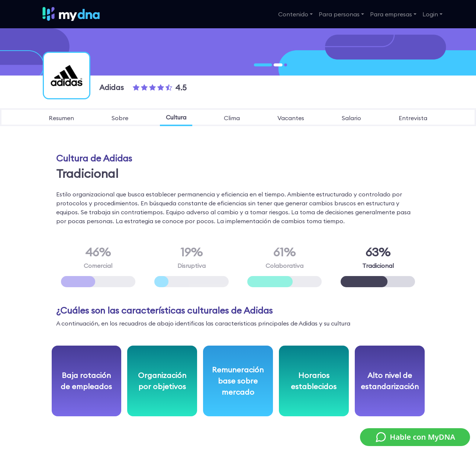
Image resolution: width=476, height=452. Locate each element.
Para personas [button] (339, 14)
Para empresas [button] (391, 14)
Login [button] (430, 14)
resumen (61, 118)
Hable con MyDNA (415, 437)
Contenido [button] (293, 14)
